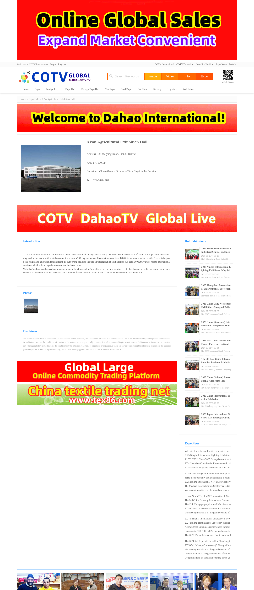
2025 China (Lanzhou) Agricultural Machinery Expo (207, 509)
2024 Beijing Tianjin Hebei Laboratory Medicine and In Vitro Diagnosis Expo (207, 523)
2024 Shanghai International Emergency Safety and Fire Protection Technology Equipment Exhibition (208, 519)
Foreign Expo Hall (90, 89)
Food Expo (126, 89)
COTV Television (184, 64)
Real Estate (188, 89)
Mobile (232, 64)
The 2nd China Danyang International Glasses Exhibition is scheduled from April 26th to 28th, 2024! (207, 500)
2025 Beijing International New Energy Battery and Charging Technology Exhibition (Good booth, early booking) (208, 482)
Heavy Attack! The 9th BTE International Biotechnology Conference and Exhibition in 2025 (208, 496)
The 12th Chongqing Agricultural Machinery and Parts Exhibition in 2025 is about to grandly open (208, 505)
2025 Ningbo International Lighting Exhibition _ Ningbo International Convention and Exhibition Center (207, 455)
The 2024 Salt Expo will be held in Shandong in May (207, 541)
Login (53, 64)
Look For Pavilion (204, 64)
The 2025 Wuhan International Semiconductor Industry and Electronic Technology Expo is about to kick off (208, 535)
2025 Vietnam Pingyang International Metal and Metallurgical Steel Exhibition (207, 468)
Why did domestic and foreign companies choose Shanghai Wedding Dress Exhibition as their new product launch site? (207, 451)
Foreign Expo (52, 89)
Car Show (142, 89)
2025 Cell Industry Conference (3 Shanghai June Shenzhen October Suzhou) (208, 546)
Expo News (221, 64)
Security (157, 89)
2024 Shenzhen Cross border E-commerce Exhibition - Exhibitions (208, 464)
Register (62, 64)
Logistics (171, 89)
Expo (37, 89)
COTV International (164, 64)
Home (26, 89)
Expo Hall (70, 89)
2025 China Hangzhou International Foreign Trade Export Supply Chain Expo (207, 474)
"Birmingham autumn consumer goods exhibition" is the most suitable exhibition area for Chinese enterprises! (207, 527)
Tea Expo (110, 89)
